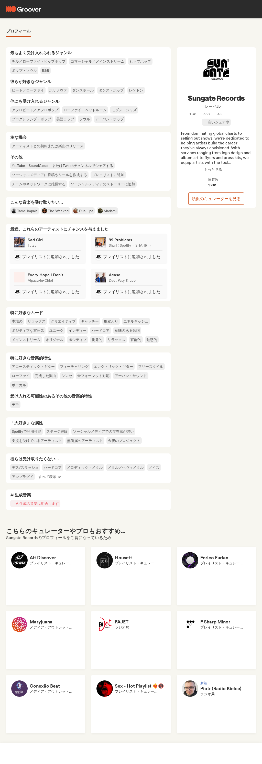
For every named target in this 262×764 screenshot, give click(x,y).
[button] (50, 476)
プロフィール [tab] (18, 31)
